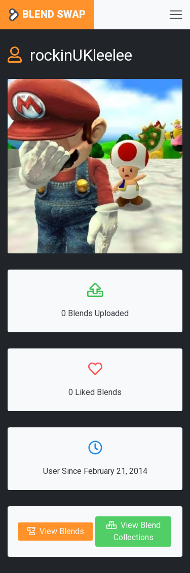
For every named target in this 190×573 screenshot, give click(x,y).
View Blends (55, 531)
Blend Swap (47, 15)
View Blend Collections (133, 531)
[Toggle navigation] (176, 15)
